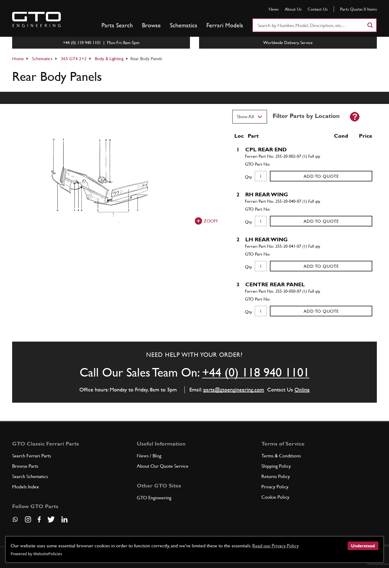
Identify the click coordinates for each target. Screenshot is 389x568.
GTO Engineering (154, 498)
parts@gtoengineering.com (233, 389)
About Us (293, 9)
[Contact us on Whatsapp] (15, 521)
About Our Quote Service (162, 466)
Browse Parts (25, 466)
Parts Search (117, 25)
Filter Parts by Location (306, 115)
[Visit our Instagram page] (28, 519)
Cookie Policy (275, 497)
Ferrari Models (224, 25)
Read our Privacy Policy (275, 546)
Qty (248, 177)
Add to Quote (321, 176)
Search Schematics (30, 476)
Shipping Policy (276, 466)
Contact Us (318, 9)
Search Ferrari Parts (31, 456)
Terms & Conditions (281, 456)
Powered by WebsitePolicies (36, 553)
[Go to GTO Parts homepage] (36, 19)
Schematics (183, 25)
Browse (151, 25)
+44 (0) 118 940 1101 (255, 372)
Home (18, 58)
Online (302, 389)
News (274, 9)
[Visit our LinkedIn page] (64, 519)
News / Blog (149, 456)
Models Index (25, 487)
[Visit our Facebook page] (39, 519)
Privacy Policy (274, 487)
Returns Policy (275, 476)
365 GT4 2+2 (74, 58)
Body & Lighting (109, 58)
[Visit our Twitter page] (51, 519)
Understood (363, 545)
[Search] (370, 25)
